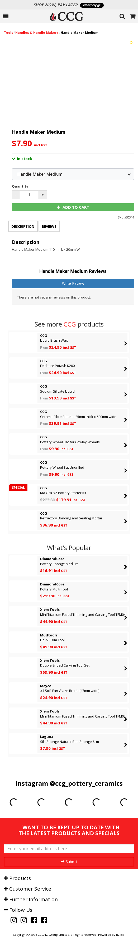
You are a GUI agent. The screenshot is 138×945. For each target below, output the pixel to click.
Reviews (49, 226)
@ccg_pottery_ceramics (86, 783)
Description (22, 226)
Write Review (73, 283)
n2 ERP (120, 935)
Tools (8, 32)
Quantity (20, 186)
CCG (70, 324)
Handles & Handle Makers (37, 32)
